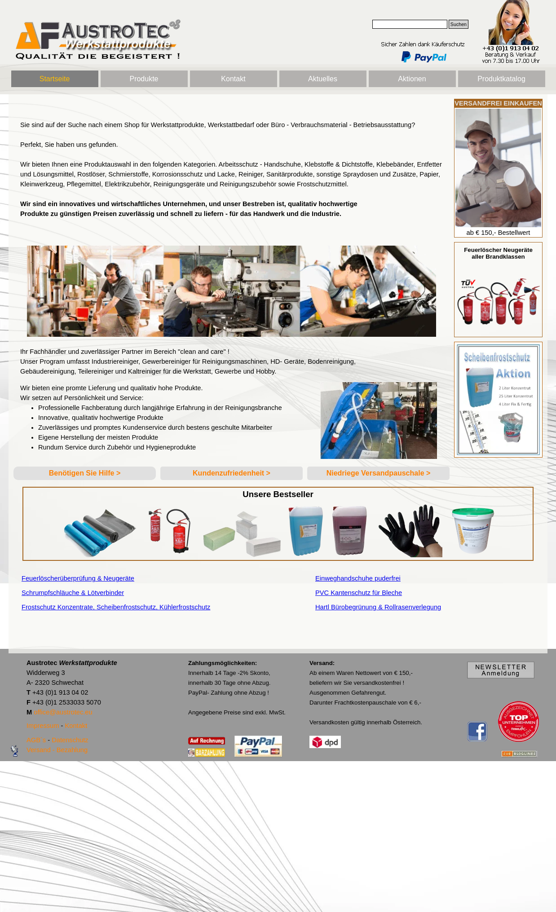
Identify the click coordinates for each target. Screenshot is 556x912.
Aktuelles (322, 79)
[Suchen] (409, 24)
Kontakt (233, 79)
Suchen (458, 24)
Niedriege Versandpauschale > (379, 473)
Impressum (42, 725)
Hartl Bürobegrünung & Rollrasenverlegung (378, 607)
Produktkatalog (501, 79)
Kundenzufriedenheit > (231, 473)
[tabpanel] (231, 169)
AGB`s (36, 740)
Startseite (55, 79)
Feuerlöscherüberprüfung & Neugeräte (78, 578)
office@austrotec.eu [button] (63, 712)
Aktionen (412, 79)
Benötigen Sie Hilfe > (85, 473)
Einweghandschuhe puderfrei (358, 578)
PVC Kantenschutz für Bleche (358, 592)
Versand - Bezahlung (57, 749)
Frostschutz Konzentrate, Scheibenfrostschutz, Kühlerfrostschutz (116, 607)
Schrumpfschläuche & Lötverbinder (73, 592)
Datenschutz (70, 740)
